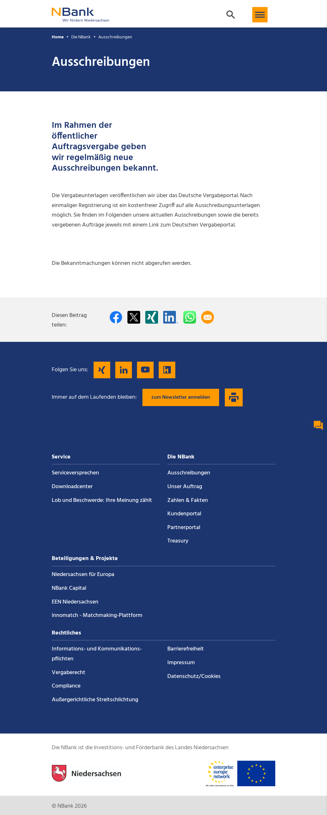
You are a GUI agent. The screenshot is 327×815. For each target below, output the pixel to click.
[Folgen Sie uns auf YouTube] (145, 370)
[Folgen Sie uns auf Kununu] (167, 370)
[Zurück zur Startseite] (80, 18)
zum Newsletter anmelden (180, 397)
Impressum (181, 662)
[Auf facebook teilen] (116, 317)
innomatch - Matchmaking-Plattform (97, 615)
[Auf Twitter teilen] (133, 317)
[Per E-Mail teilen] (207, 317)
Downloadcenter (72, 486)
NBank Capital (69, 588)
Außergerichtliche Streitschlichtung (95, 699)
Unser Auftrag (184, 486)
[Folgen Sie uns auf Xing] (102, 370)
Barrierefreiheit (185, 649)
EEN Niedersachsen (75, 602)
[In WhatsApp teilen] (189, 317)
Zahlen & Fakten (187, 500)
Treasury (177, 541)
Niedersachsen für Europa (83, 574)
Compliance (66, 686)
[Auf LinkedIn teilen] (170, 317)
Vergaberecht (68, 672)
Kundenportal (184, 514)
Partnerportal (183, 527)
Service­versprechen (75, 473)
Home (58, 37)
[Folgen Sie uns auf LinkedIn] (123, 370)
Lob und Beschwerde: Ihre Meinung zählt (102, 500)
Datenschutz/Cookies (194, 676)
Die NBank (81, 37)
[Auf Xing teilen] (151, 317)
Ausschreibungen (115, 37)
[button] (260, 14)
